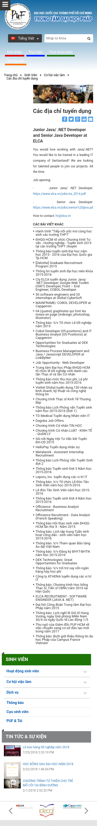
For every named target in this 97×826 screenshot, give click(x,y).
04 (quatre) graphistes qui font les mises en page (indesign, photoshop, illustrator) (63, 314)
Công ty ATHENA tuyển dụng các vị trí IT (64, 578)
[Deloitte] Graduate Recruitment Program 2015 (59, 264)
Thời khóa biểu (60, 52)
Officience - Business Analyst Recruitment (57, 508)
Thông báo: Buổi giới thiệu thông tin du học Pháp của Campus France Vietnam (64, 639)
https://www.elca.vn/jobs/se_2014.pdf (59, 194)
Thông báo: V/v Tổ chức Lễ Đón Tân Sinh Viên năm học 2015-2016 (62, 483)
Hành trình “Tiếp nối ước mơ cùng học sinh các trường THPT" (64, 233)
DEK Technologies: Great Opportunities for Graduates (56, 561)
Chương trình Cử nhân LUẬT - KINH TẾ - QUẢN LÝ (64, 432)
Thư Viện (35, 52)
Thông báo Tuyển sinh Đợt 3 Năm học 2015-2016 (64, 470)
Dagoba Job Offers (50, 421)
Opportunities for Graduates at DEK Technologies (62, 344)
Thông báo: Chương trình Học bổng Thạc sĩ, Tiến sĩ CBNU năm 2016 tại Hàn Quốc (62, 588)
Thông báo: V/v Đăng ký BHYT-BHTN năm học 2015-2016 (63, 553)
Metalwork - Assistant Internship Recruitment (60, 453)
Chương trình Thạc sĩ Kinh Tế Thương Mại (63, 400)
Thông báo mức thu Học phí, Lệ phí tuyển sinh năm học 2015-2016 (62, 380)
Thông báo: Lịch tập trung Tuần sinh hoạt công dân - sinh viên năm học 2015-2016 (62, 535)
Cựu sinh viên (17, 712)
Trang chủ (11, 75)
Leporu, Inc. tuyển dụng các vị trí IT (61, 477)
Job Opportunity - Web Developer (60, 363)
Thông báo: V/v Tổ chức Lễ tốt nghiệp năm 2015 (64, 324)
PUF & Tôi (14, 721)
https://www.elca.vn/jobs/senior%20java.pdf (63, 207)
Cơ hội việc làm (54, 75)
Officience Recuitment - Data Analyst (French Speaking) (63, 516)
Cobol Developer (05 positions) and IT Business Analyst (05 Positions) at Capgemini (64, 334)
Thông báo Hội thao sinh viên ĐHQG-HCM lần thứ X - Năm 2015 (63, 525)
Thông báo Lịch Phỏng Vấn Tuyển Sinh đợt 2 (64, 462)
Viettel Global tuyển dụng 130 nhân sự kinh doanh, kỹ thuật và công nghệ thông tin (64, 391)
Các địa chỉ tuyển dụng (22, 78)
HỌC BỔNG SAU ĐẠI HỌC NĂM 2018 (48, 764)
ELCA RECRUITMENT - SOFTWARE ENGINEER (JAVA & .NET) (61, 598)
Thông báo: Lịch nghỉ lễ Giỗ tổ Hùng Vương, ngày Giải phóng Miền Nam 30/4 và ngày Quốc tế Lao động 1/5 (62, 616)
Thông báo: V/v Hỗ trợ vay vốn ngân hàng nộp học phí (62, 569)
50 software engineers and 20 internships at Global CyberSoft (59, 296)
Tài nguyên (15, 61)
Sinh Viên (30, 75)
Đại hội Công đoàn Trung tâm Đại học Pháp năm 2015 (63, 606)
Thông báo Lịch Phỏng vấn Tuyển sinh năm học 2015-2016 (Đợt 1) (64, 409)
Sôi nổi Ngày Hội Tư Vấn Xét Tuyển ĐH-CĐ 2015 (61, 440)
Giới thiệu (14, 52)
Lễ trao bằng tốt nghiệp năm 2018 (46, 747)
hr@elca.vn (63, 216)
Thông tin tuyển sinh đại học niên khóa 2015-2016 (64, 272)
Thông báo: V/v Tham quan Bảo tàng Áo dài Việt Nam (63, 545)
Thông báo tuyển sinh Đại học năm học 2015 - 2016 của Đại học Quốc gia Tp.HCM (64, 254)
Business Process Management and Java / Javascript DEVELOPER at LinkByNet (62, 354)
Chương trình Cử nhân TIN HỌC (59, 426)
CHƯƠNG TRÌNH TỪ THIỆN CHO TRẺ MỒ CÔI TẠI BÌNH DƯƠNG (48, 783)
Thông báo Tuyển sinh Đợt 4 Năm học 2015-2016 (64, 500)
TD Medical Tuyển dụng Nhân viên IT (63, 416)
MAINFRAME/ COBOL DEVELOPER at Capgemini (63, 304)
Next (86, 811)
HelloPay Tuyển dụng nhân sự (58, 447)
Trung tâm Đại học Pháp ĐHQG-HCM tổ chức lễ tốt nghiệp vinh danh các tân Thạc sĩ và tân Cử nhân (63, 371)
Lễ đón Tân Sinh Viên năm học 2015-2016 (63, 491)
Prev (10, 811)
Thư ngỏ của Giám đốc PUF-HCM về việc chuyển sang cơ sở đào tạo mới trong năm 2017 (62, 628)
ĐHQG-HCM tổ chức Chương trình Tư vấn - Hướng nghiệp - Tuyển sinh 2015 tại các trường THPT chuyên (64, 243)
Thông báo (15, 703)
